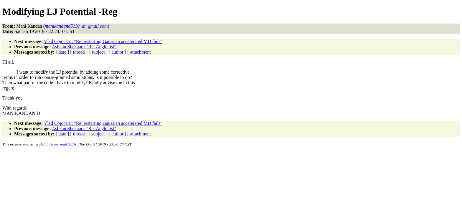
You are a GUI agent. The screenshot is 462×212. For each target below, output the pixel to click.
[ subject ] (98, 51)
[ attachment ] (140, 51)
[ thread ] (79, 51)
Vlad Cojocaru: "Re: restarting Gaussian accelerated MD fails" (103, 41)
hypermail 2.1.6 (63, 144)
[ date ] (62, 51)
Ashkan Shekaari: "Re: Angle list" (84, 46)
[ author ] (117, 51)
